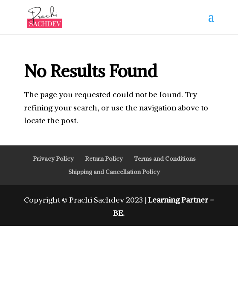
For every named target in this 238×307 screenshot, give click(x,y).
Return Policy (104, 158)
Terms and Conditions (165, 158)
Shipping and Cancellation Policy (114, 172)
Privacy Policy (53, 158)
